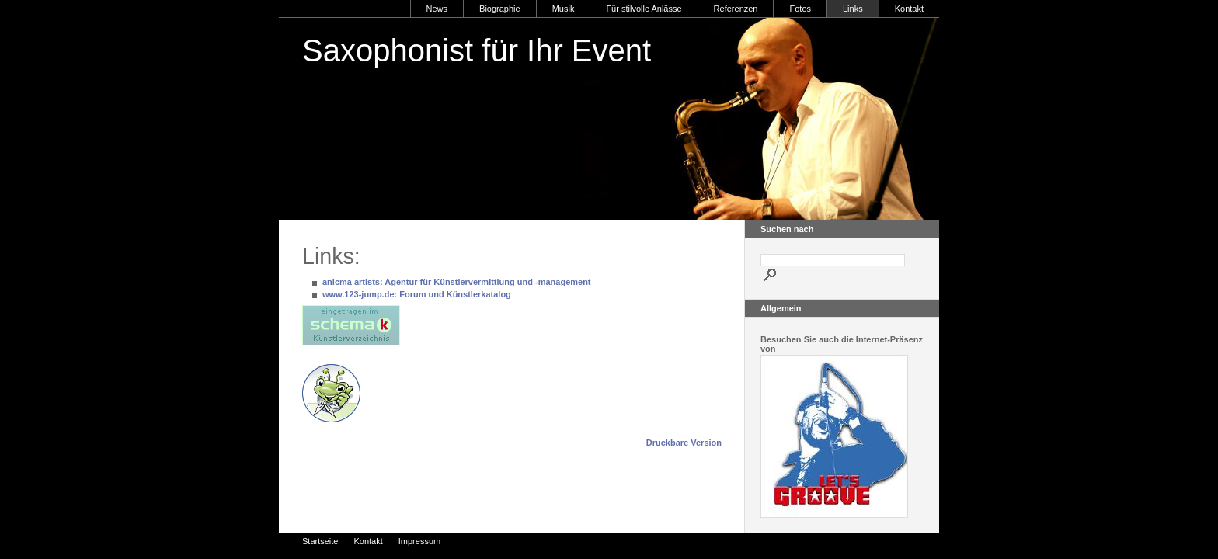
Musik (563, 8)
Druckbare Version (684, 442)
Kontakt (909, 8)
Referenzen (736, 8)
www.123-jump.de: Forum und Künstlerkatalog (416, 294)
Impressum (419, 541)
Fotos (800, 8)
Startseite (320, 541)
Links (853, 8)
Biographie (499, 8)
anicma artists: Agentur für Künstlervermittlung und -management (456, 281)
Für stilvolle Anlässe (643, 8)
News (437, 8)
